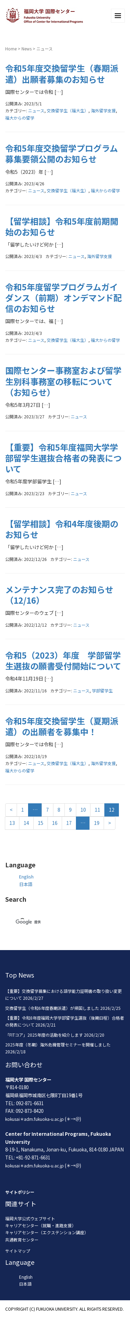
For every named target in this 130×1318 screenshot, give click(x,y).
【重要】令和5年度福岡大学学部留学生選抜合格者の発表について (63, 458)
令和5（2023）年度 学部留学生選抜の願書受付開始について (63, 660)
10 (83, 809)
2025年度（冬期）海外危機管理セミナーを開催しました (58, 1044)
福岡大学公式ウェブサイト (30, 1218)
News (26, 48)
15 (40, 822)
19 (96, 822)
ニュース (36, 110)
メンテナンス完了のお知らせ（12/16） (59, 594)
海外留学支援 (103, 110)
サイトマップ (17, 1251)
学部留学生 (102, 690)
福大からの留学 (19, 118)
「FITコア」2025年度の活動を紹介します (44, 1035)
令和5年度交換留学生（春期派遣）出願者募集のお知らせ (61, 73)
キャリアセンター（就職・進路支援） (40, 1225)
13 (12, 822)
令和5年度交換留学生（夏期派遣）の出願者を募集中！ (61, 726)
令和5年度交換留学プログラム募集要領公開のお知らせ (61, 153)
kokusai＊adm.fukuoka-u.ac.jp (34, 1119)
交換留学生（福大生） (67, 110)
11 (97, 809)
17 (69, 822)
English (26, 876)
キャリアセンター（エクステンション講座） (46, 1232)
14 (26, 822)
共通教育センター (21, 1240)
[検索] (57, 922)
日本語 (26, 884)
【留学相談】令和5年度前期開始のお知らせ (61, 226)
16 (55, 822)
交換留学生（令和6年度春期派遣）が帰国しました (52, 1008)
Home (11, 48)
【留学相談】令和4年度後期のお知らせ (61, 528)
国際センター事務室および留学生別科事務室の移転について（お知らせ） (63, 381)
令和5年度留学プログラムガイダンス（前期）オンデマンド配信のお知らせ (63, 297)
